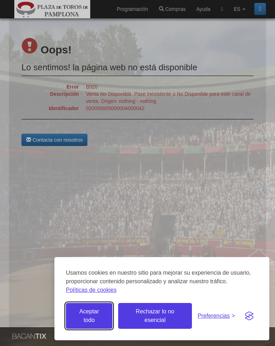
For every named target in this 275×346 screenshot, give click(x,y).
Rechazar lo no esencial (155, 315)
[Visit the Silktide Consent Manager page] (249, 315)
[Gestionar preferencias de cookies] (216, 316)
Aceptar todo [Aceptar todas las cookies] (89, 315)
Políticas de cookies (91, 290)
